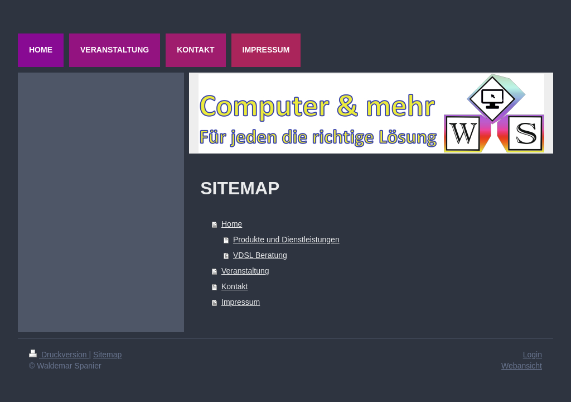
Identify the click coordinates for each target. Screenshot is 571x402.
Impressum (240, 302)
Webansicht (521, 365)
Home (231, 223)
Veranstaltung (245, 270)
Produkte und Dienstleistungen (286, 239)
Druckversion (59, 354)
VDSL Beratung (260, 255)
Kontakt (234, 286)
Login (532, 354)
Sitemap (107, 354)
